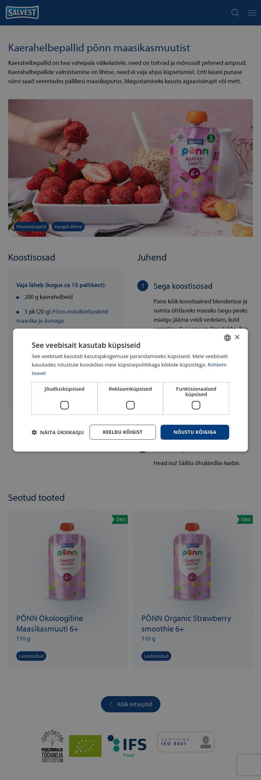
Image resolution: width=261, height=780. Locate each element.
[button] (58, 432)
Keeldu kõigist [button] (121, 431)
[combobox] (227, 337)
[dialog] (130, 390)
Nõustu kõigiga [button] (194, 431)
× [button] (237, 337)
